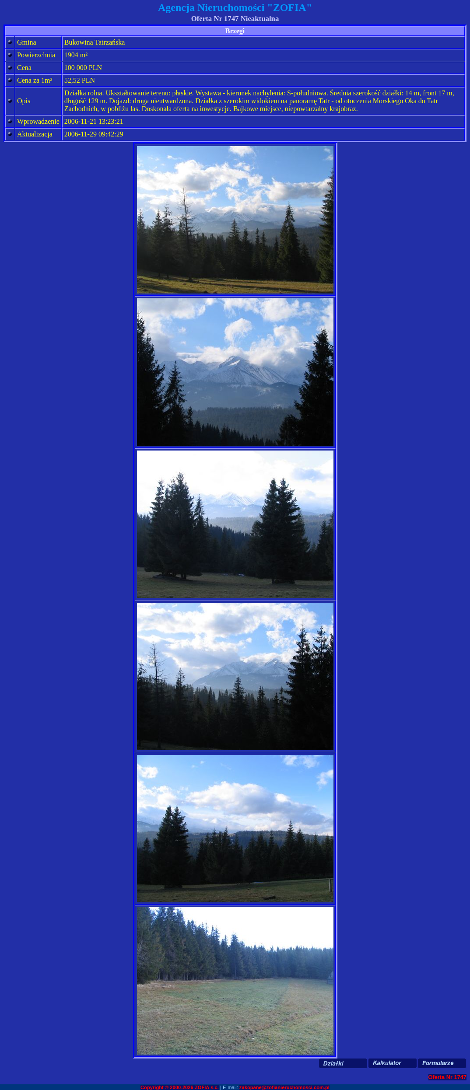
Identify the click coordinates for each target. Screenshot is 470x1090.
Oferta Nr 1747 (447, 1077)
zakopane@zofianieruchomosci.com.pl (284, 1087)
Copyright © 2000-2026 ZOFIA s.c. (179, 1087)
